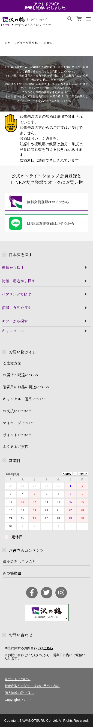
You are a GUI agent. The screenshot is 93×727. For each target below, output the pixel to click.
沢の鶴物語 (12, 573)
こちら (48, 648)
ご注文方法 (12, 363)
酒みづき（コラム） (19, 561)
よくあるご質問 (16, 447)
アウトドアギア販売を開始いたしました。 (46, 6)
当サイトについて (17, 679)
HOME (5, 25)
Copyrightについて (18, 699)
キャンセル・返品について (25, 399)
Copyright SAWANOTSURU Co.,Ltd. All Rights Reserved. (46, 720)
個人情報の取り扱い (19, 692)
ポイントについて (17, 435)
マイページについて (19, 423)
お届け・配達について (21, 375)
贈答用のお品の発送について (27, 387)
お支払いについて (17, 411)
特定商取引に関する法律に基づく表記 (32, 686)
